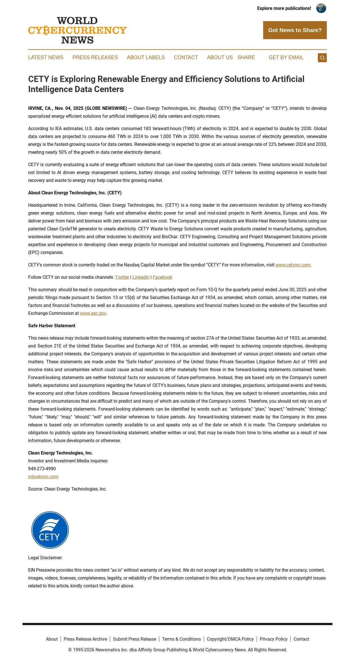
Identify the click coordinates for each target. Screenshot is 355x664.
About (52, 639)
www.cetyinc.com (293, 265)
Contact (186, 57)
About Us (220, 57)
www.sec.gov (93, 313)
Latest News (45, 57)
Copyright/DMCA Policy (230, 639)
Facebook (162, 277)
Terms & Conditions (181, 639)
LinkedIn (140, 277)
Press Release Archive (85, 639)
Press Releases (95, 57)
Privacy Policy (274, 639)
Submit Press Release (134, 639)
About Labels (146, 57)
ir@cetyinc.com (43, 476)
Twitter (122, 277)
